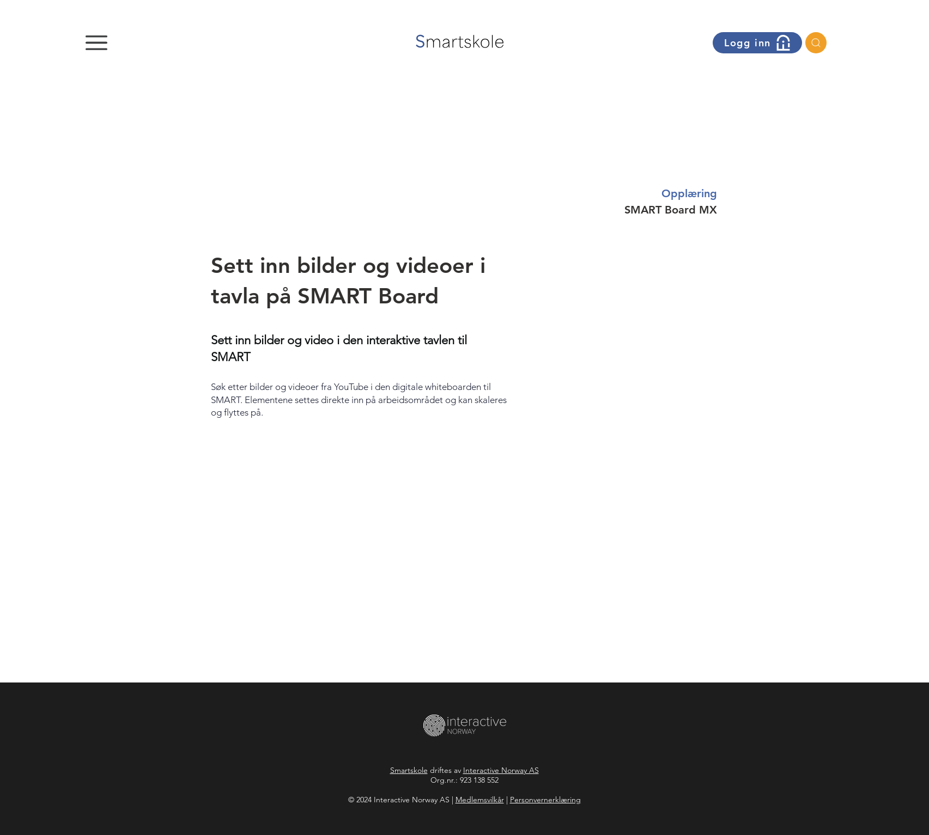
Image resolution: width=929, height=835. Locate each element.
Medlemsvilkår (480, 799)
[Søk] (816, 42)
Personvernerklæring (545, 799)
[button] (96, 42)
